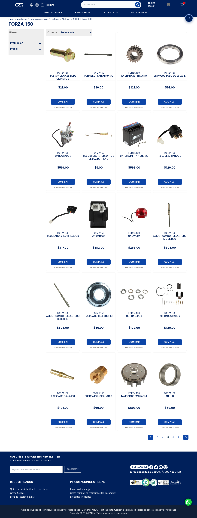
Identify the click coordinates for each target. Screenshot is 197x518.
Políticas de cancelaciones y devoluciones (155, 510)
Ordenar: (52, 32)
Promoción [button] (25, 43)
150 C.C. (66, 19)
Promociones (139, 12)
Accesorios (110, 12)
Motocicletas (53, 12)
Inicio (11, 19)
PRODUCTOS (22, 19)
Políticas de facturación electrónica (116, 510)
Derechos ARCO (90, 510)
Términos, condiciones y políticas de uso (60, 510)
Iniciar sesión (159, 4)
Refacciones (82, 12)
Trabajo (55, 19)
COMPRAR (63, 101)
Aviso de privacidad (30, 510)
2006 (76, 19)
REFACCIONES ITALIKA (39, 19)
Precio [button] (25, 49)
